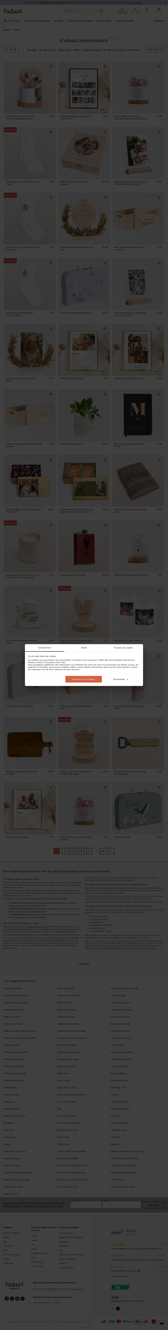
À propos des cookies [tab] (123, 647)
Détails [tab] (84, 647)
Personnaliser (120, 679)
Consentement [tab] (44, 647)
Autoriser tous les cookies (83, 679)
